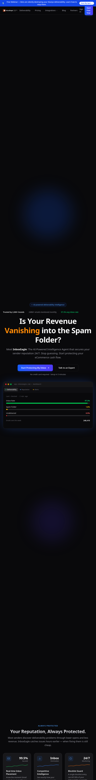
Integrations (51, 10)
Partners (74, 10)
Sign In (81, 10)
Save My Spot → (86, 3)
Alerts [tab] (36, 390)
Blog (64, 10)
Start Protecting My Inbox (35, 367)
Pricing (38, 10)
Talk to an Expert (66, 367)
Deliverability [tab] (11, 390)
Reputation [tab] (25, 390)
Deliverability (25, 10)
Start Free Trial (89, 10)
